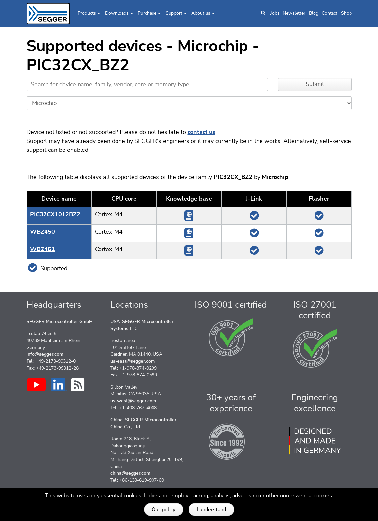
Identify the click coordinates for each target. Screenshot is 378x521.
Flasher (319, 199)
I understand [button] (211, 509)
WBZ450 (42, 232)
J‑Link (254, 199)
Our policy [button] (163, 509)
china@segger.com (130, 473)
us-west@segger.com (133, 401)
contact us (201, 132)
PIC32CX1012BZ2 (55, 215)
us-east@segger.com (132, 361)
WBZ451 (42, 249)
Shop (346, 13)
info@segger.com (45, 354)
